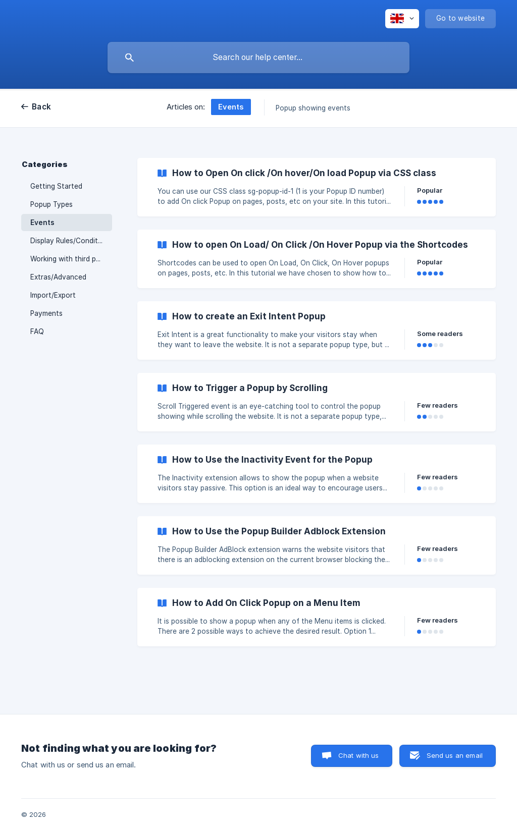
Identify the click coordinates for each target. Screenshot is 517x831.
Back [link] (41, 107)
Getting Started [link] (56, 186)
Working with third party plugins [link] (71, 259)
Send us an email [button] (455, 755)
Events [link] (42, 222)
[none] (402, 18)
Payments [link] (46, 313)
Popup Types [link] (51, 204)
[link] (316, 187)
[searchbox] (258, 57)
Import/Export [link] (53, 295)
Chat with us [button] (358, 755)
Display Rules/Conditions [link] (71, 241)
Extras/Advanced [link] (58, 277)
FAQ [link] (37, 331)
